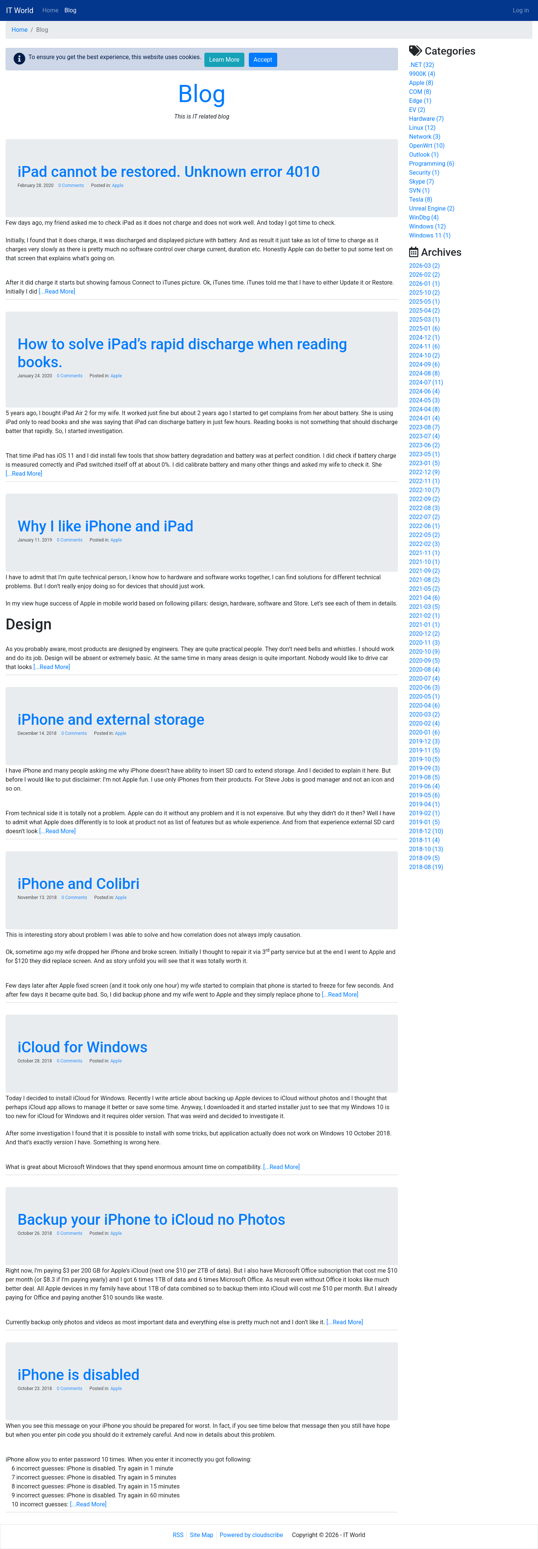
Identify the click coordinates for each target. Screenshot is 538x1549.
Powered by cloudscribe (251, 1535)
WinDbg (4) (424, 217)
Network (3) (424, 136)
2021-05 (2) (424, 588)
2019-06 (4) (424, 786)
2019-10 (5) (424, 759)
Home (50, 10)
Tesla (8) (420, 199)
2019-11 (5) (424, 750)
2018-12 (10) (426, 831)
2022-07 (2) (424, 517)
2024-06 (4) (424, 391)
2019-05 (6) (424, 795)
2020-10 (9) (424, 651)
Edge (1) (420, 100)
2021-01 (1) (424, 624)
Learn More (224, 59)
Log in (521, 10)
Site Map (201, 1535)
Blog (71, 10)
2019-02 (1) (424, 813)
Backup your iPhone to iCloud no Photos (151, 1220)
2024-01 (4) (424, 418)
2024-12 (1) (424, 337)
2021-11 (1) (424, 552)
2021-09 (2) (424, 570)
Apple (118, 185)
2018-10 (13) (426, 849)
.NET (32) (421, 64)
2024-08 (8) (424, 373)
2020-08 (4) (424, 669)
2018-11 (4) (424, 840)
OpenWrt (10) (427, 145)
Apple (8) (421, 82)
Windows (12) (427, 226)
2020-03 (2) (424, 714)
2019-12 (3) (424, 741)
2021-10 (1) (424, 561)
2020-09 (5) (424, 660)
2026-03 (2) (424, 265)
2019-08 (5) (424, 777)
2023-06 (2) (424, 445)
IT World (19, 10)
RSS (178, 1535)
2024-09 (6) (424, 364)
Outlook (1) (424, 154)
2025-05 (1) (424, 301)
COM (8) (420, 91)
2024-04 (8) (424, 409)
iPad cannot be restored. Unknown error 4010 (169, 172)
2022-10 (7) (424, 490)
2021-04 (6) (424, 597)
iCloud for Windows (83, 1047)
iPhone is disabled (79, 1375)
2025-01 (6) (424, 328)
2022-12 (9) (424, 472)
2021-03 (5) (424, 606)
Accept (263, 59)
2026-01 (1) (424, 283)
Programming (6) (431, 163)
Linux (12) (422, 127)
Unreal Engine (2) (432, 208)
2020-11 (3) (424, 642)
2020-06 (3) (424, 687)
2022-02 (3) (424, 543)
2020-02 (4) (424, 723)
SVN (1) (419, 190)
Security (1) (424, 172)
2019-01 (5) (424, 822)
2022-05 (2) (424, 535)
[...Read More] (56, 291)
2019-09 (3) (424, 768)
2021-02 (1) (424, 615)
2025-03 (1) (424, 319)
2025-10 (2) (424, 292)
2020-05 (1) (424, 696)
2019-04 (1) (424, 804)
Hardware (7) (426, 118)
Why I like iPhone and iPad (106, 526)
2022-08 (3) (424, 508)
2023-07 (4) (424, 436)
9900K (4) (422, 73)
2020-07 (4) (424, 678)
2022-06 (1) (424, 526)
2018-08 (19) (426, 867)
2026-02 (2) (424, 274)
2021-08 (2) (424, 579)
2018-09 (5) (424, 858)
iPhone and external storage (111, 720)
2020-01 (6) (424, 732)
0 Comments (71, 185)
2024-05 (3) (424, 400)
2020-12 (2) (424, 633)
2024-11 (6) (424, 346)
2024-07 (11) (426, 382)
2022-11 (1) (424, 481)
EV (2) (417, 109)
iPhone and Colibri (79, 884)
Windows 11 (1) (430, 235)
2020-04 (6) (424, 705)
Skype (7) (421, 181)
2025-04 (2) (424, 310)
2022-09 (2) (424, 499)
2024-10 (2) (424, 355)
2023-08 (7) (424, 427)
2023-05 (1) (424, 454)
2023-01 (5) (424, 463)
